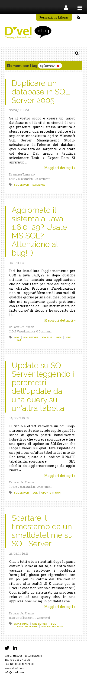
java (16, 337)
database (38, 185)
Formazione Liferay (54, 17)
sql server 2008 (52, 626)
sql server (21, 185)
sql (35, 492)
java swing (21, 624)
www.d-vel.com (14, 668)
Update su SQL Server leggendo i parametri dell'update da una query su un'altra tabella (43, 387)
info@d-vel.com (14, 672)
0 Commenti (42, 179)
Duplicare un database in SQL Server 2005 (41, 91)
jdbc (68, 337)
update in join (51, 492)
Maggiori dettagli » (59, 168)
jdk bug (47, 337)
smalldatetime (27, 626)
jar (19, 340)
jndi (58, 337)
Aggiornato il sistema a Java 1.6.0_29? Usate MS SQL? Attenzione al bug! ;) (39, 231)
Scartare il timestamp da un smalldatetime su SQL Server (42, 530)
